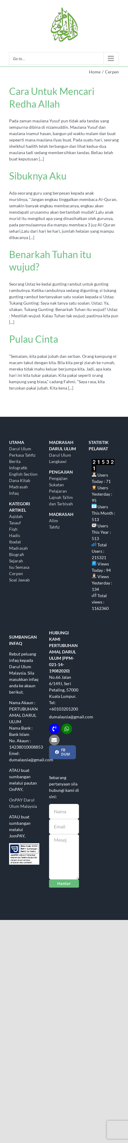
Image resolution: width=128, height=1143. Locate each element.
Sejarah (16, 560)
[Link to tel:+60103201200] (54, 729)
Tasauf (15, 522)
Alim (53, 520)
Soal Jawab (19, 579)
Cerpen (16, 573)
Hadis (14, 535)
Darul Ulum (20, 448)
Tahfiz (54, 526)
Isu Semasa (19, 567)
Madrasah (18, 548)
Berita (15, 461)
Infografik (18, 467)
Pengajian (58, 478)
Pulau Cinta (33, 339)
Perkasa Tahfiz (22, 455)
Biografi (16, 554)
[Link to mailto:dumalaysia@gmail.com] (54, 740)
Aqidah (16, 516)
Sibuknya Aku (38, 176)
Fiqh (13, 529)
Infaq (14, 493)
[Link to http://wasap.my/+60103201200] (66, 729)
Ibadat (15, 541)
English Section (23, 474)
